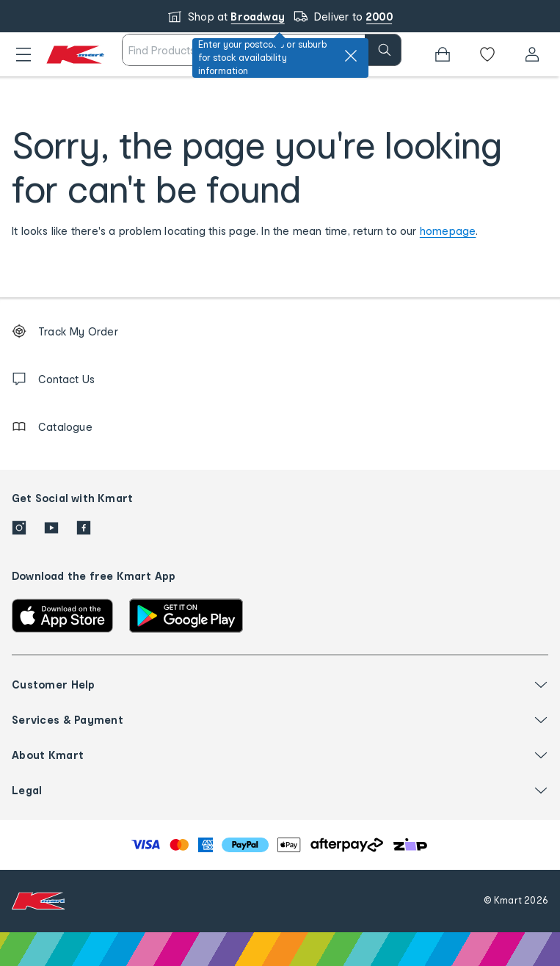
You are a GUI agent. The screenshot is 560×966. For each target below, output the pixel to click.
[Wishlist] (487, 54)
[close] (350, 55)
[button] (23, 54)
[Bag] (442, 54)
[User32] (532, 54)
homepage (448, 231)
